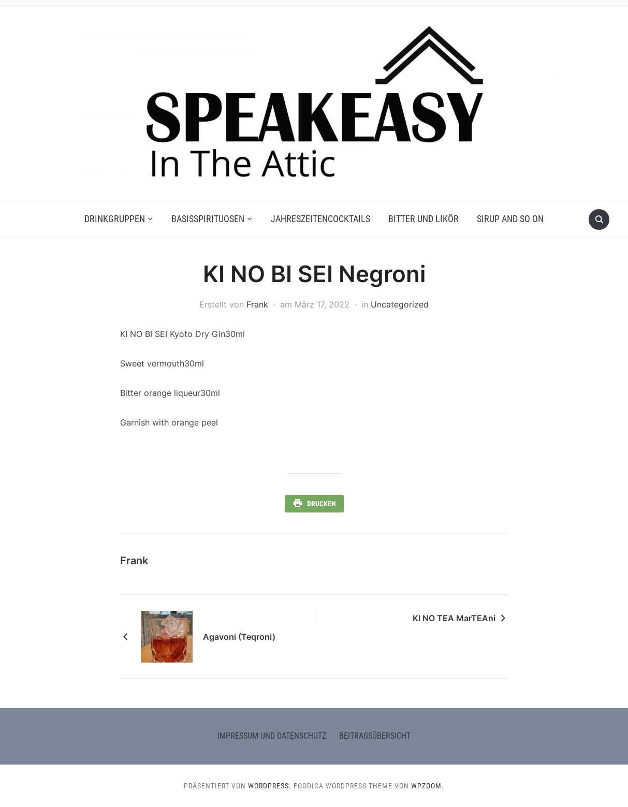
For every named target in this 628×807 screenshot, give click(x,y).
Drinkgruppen (114, 218)
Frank (257, 304)
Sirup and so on (510, 218)
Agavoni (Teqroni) (239, 637)
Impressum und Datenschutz (271, 736)
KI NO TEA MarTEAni (454, 618)
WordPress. (269, 786)
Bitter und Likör (423, 218)
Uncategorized (400, 304)
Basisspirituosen (207, 218)
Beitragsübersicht (375, 736)
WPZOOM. (427, 786)
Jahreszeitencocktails (320, 218)
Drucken (321, 504)
